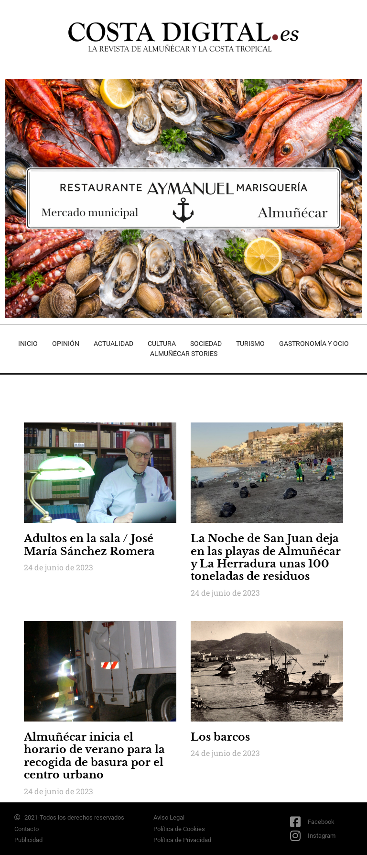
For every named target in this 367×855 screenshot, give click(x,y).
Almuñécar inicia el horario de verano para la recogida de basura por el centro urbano (94, 756)
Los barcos (220, 737)
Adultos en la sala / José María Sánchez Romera (89, 544)
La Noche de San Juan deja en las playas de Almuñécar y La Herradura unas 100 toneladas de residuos (266, 557)
